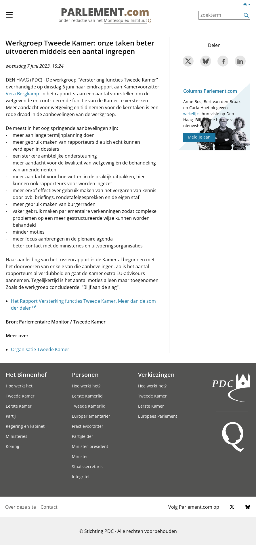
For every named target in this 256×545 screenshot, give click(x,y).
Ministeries (16, 436)
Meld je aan (199, 137)
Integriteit (81, 476)
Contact (49, 507)
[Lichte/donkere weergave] (248, 5)
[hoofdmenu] (12, 17)
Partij (11, 416)
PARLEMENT (105, 12)
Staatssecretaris (87, 466)
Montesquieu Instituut (125, 20)
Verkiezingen (156, 374)
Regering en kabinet (25, 426)
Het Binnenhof (26, 374)
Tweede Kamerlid (89, 406)
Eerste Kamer (19, 406)
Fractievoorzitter (87, 426)
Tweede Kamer (20, 396)
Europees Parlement (157, 416)
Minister (80, 456)
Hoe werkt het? (86, 386)
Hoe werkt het (19, 386)
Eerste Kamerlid (87, 396)
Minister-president (90, 446)
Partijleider (82, 436)
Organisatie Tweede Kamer (40, 349)
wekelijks (191, 113)
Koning (12, 446)
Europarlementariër (91, 416)
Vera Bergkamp (22, 93)
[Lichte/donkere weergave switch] (248, 4)
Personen (85, 374)
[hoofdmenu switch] (9, 17)
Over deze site (20, 507)
